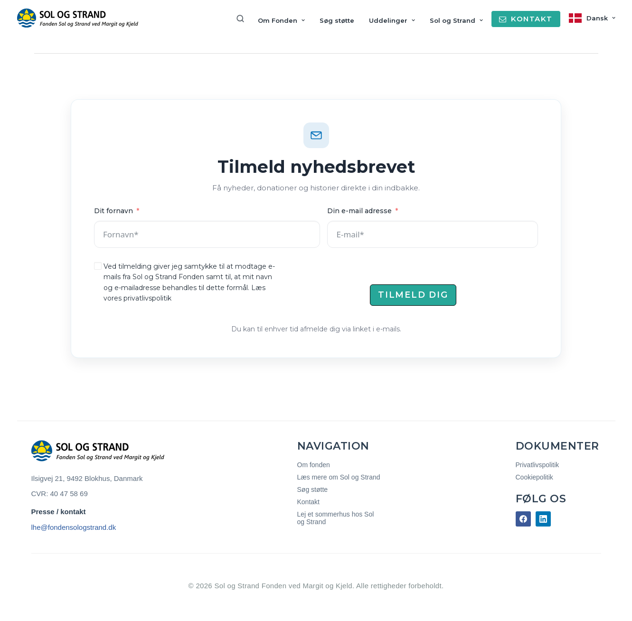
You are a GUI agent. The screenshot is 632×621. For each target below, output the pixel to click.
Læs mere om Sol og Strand (338, 477)
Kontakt (308, 502)
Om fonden (313, 465)
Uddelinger (392, 20)
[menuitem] (243, 18)
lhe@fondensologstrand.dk (73, 527)
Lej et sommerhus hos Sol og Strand (335, 518)
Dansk (600, 18)
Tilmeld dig (413, 295)
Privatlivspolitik (537, 465)
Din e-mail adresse (359, 211)
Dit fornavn (113, 211)
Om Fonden (281, 20)
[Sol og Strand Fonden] (77, 18)
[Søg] (243, 18)
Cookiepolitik (534, 477)
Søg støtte (337, 20)
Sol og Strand (456, 20)
